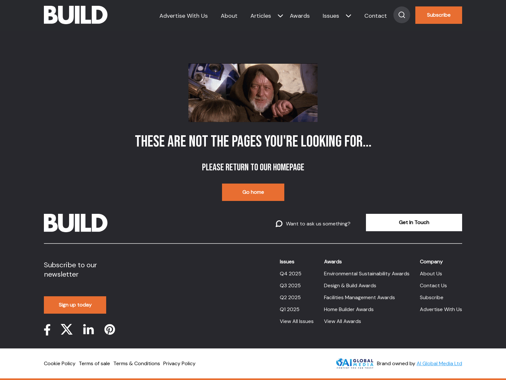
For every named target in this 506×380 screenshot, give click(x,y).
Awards (300, 16)
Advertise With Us (183, 16)
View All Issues (297, 321)
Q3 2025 (290, 285)
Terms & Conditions (136, 363)
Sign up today (75, 304)
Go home (253, 192)
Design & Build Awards (350, 285)
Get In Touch (414, 222)
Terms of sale (94, 363)
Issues (331, 16)
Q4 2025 (290, 273)
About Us (431, 273)
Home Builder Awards (349, 309)
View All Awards (342, 321)
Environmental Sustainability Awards (367, 273)
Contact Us (433, 285)
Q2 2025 (290, 297)
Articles (260, 16)
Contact (375, 16)
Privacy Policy (179, 363)
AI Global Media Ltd (439, 363)
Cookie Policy (60, 363)
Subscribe (438, 15)
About (229, 16)
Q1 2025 (289, 309)
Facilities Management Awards (359, 297)
